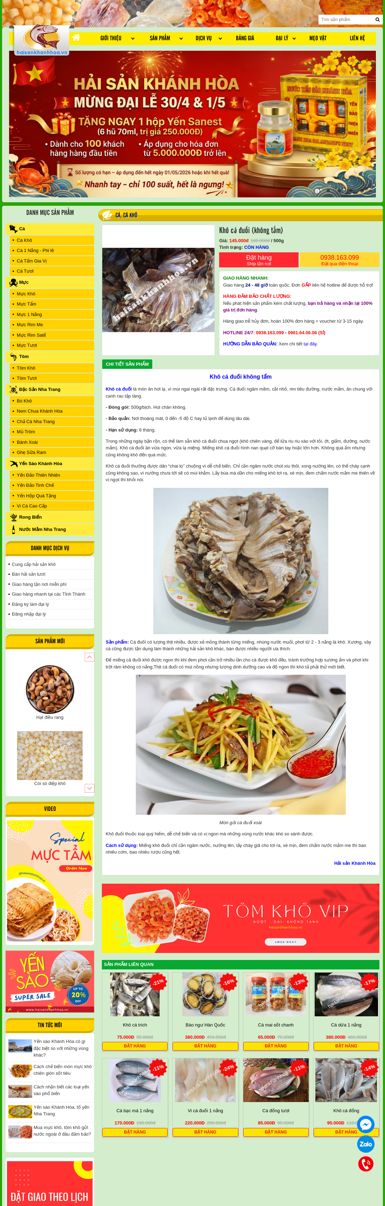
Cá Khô (130, 215)
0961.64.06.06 (302, 332)
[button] (89, 657)
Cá (117, 215)
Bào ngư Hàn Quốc (205, 1025)
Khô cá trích (135, 1025)
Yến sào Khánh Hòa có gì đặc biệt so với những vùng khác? (61, 1048)
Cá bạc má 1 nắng (135, 1111)
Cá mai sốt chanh (276, 1025)
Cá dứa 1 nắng (346, 1025)
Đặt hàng (258, 260)
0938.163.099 (339, 260)
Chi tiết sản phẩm (127, 364)
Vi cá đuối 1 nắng (205, 1111)
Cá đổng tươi (275, 1111)
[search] (377, 19)
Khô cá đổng (346, 1111)
